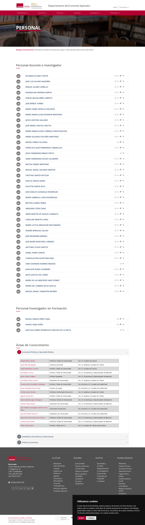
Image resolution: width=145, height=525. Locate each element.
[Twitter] (16, 488)
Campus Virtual (124, 466)
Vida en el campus (81, 471)
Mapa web (31, 522)
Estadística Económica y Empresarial (37, 436)
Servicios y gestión (60, 488)
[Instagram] (24, 488)
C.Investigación (102, 471)
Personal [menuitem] (60, 13)
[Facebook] (13, 488)
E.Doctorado (101, 474)
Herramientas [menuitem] (123, 7)
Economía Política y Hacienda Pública (38, 352)
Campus (56, 468)
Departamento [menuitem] (22, 13)
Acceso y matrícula (82, 466)
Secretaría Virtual (125, 469)
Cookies (19, 520)
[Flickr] (32, 488)
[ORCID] (121, 76)
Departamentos (103, 468)
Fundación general (60, 491)
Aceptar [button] (81, 518)
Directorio (122, 493)
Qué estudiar (80, 463)
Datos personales (29, 520)
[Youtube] (28, 488)
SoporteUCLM (17, 482)
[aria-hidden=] (124, 76)
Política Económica (30, 442)
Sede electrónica (125, 471)
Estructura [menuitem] (41, 13)
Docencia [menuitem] (77, 13)
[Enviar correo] (116, 76)
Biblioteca (122, 463)
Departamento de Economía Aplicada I (69, 5)
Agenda (56, 476)
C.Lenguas (101, 481)
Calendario (79, 479)
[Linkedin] (20, 488)
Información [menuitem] (114, 13)
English (115, 7)
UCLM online (80, 469)
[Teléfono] (118, 76)
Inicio (21, 33)
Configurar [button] (91, 518)
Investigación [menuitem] (94, 13)
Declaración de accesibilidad (17, 522)
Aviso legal (11, 520)
